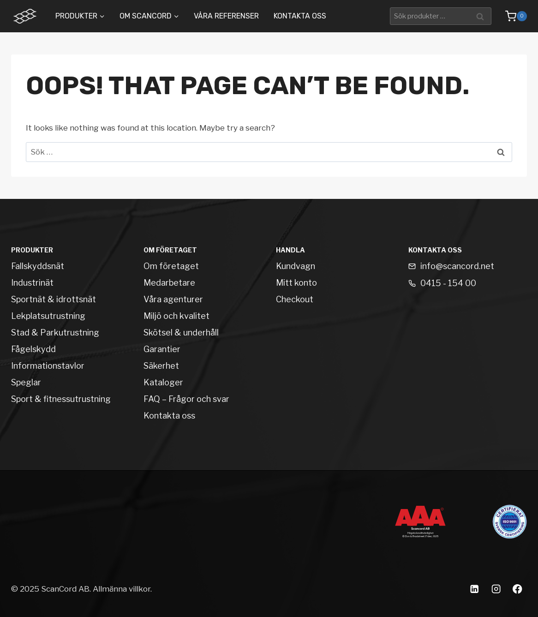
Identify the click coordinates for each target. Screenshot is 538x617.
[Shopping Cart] (511, 16)
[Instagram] (495, 589)
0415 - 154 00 (448, 283)
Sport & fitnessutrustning (61, 399)
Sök (481, 16)
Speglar (26, 382)
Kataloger (163, 382)
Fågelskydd (33, 349)
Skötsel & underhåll (181, 332)
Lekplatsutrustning (48, 316)
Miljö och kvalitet (176, 316)
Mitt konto (296, 283)
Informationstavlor (47, 366)
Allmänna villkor (121, 588)
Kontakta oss (300, 16)
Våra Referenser (226, 16)
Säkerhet (161, 366)
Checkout (294, 299)
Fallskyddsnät (37, 266)
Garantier (161, 349)
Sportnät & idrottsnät (53, 299)
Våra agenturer (173, 299)
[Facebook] (517, 589)
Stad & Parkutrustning (55, 332)
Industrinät (32, 283)
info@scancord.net (457, 266)
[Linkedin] (474, 589)
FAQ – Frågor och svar (186, 399)
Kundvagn (295, 266)
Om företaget (171, 266)
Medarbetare (169, 283)
